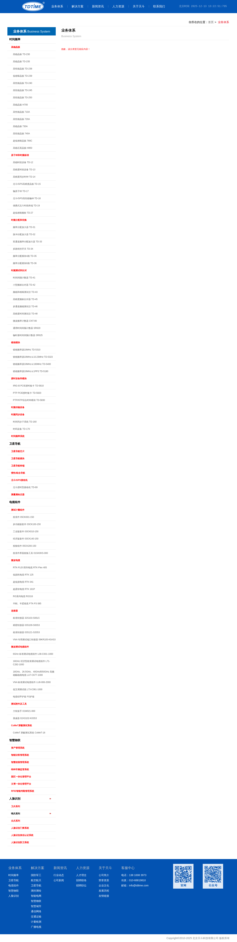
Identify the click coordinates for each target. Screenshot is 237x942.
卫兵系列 (15, 806)
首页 (211, 22)
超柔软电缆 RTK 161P (24, 589)
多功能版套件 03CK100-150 (27, 524)
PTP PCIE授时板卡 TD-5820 (27, 393)
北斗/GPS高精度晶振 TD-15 (27, 184)
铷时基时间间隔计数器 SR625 (28, 335)
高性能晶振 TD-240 (22, 83)
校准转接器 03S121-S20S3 (26, 632)
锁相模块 (15, 342)
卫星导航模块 (17, 458)
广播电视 (36, 926)
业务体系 (57, 6)
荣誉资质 (104, 880)
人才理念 (81, 875)
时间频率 (14, 39)
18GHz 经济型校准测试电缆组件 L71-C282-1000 (31, 663)
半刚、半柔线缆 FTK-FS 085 (27, 603)
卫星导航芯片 (17, 451)
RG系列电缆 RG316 (23, 596)
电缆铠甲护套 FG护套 (23, 696)
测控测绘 (36, 890)
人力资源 (116, 6)
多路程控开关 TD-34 (23, 249)
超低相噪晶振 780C (22, 140)
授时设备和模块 (19, 378)
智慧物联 (14, 740)
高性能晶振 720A (21, 119)
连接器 (14, 610)
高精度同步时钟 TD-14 (24, 177)
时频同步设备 (17, 414)
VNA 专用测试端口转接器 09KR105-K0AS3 (34, 639)
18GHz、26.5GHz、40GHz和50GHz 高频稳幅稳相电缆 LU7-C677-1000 (33, 673)
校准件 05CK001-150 (23, 517)
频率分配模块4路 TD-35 (24, 256)
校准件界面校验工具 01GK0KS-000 (30, 553)
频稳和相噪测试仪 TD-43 (25, 292)
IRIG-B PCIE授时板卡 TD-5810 (28, 385)
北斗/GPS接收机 (19, 480)
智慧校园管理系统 (20, 762)
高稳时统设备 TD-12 (23, 162)
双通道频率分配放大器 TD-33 (27, 241)
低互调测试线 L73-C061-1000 (27, 689)
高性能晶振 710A (21, 112)
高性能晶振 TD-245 (22, 90)
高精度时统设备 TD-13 (24, 169)
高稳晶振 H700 (20, 104)
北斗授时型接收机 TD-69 (25, 487)
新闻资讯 (96, 6)
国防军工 (36, 875)
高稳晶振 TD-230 (21, 54)
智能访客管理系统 (20, 755)
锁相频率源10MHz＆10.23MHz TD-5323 (33, 357)
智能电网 (36, 895)
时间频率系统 (17, 436)
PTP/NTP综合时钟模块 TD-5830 (29, 400)
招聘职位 (81, 885)
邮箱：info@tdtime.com (134, 885)
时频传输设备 (17, 407)
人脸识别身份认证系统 (22, 835)
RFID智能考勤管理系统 (22, 791)
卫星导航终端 (17, 465)
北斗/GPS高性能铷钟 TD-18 (27, 198)
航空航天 (36, 880)
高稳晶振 (15, 47)
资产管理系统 (17, 748)
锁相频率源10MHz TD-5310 (26, 349)
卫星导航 (14, 443)
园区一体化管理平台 (21, 776)
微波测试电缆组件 (20, 646)
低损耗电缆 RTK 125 (23, 574)
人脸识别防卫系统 (20, 842)
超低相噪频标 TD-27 (23, 213)
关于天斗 (136, 6)
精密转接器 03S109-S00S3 (26, 625)
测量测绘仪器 (17, 494)
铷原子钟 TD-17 (21, 191)
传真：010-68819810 (133, 880)
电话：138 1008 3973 (133, 875)
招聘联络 (81, 880)
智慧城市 (36, 906)
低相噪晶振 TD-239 (22, 76)
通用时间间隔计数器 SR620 (26, 328)
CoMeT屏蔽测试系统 (21, 725)
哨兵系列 (15, 813)
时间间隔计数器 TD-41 (24, 277)
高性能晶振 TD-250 (22, 97)
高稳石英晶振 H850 (22, 148)
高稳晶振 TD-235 (21, 61)
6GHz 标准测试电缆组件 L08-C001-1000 (33, 654)
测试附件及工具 (19, 704)
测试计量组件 (17, 510)
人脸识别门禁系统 (20, 828)
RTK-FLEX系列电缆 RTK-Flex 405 (30, 567)
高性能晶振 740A (21, 133)
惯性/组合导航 (18, 473)
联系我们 (157, 6)
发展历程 (104, 890)
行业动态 (59, 875)
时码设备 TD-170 (21, 429)
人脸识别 (14, 798)
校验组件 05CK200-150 (24, 546)
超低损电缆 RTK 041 (23, 582)
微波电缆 (15, 560)
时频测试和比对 (19, 270)
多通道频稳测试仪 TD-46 (25, 306)
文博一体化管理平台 (21, 784)
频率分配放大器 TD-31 (24, 227)
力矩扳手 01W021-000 (24, 711)
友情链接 (104, 895)
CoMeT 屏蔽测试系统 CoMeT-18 (29, 732)
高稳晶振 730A (20, 126)
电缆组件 (14, 502)
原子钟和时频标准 (20, 155)
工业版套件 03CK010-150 (25, 531)
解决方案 (75, 6)
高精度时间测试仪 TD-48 (25, 313)
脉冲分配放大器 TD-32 (24, 234)
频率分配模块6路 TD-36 (24, 263)
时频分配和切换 (19, 220)
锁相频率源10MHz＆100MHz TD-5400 (32, 364)
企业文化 (104, 885)
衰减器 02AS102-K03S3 (25, 718)
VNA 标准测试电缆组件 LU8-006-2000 (32, 682)
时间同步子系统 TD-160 (24, 421)
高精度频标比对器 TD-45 (25, 299)
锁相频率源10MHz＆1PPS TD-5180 (30, 371)
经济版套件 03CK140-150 (25, 538)
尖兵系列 (15, 821)
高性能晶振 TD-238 (22, 68)
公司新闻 (59, 880)
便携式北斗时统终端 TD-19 (26, 205)
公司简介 (104, 875)
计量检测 (36, 921)
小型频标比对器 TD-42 (24, 285)
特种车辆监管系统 (20, 769)
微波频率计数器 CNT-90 (25, 321)
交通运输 (36, 916)
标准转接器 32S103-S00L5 (26, 618)
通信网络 (36, 911)
